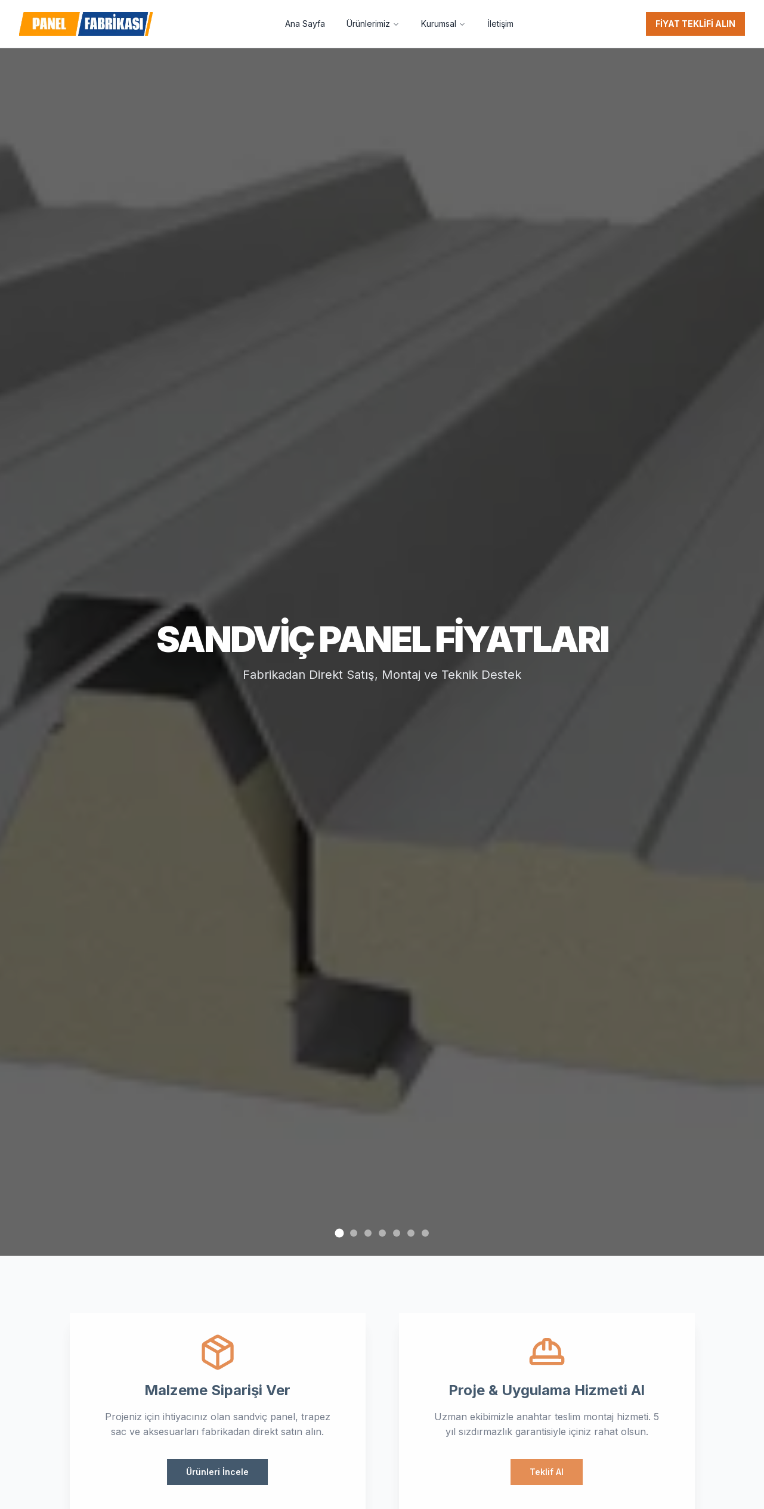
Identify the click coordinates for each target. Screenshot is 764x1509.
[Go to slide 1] (339, 1232)
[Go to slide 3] (368, 1233)
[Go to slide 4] (382, 1233)
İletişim (500, 23)
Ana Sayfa (305, 23)
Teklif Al (550, 1472)
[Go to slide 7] (425, 1233)
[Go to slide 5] (396, 1233)
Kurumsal (443, 23)
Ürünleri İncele (214, 1472)
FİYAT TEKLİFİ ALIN (695, 23)
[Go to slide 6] (411, 1233)
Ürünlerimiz (373, 23)
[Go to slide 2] (353, 1233)
